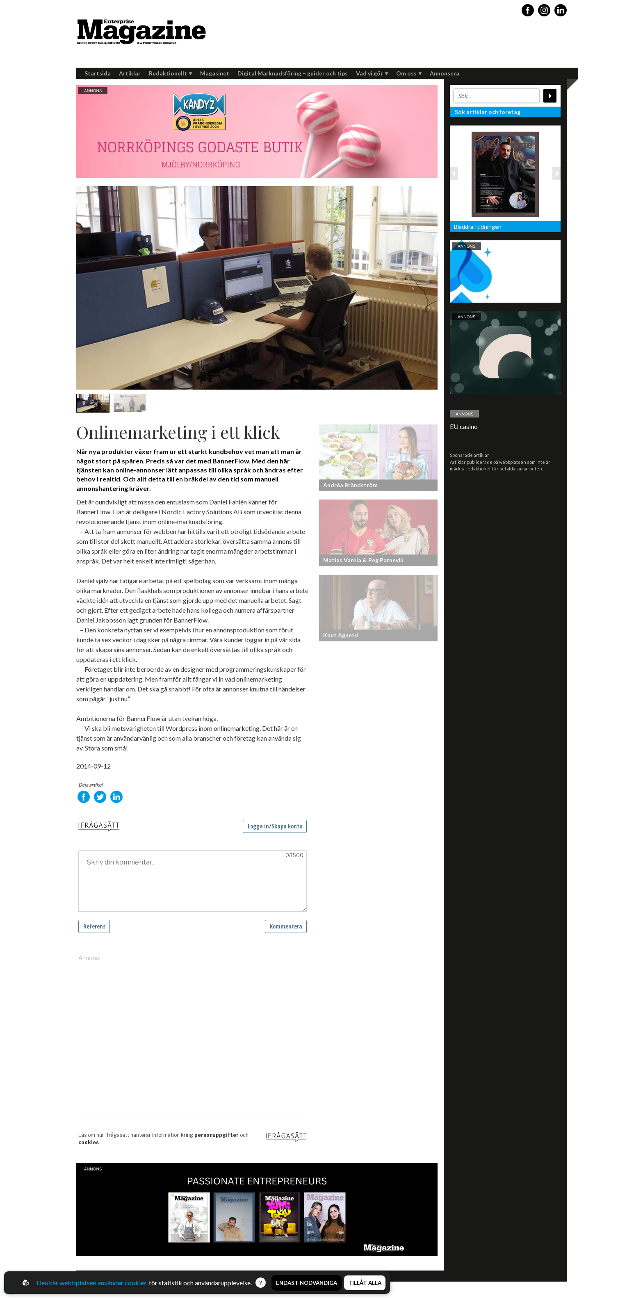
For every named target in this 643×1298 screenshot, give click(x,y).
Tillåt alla (364, 1283)
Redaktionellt (170, 73)
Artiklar (130, 73)
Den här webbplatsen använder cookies (91, 1283)
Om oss (409, 73)
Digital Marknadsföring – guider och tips (292, 73)
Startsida (97, 73)
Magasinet (214, 73)
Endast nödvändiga (306, 1283)
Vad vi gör (372, 73)
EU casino (464, 426)
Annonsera (444, 73)
